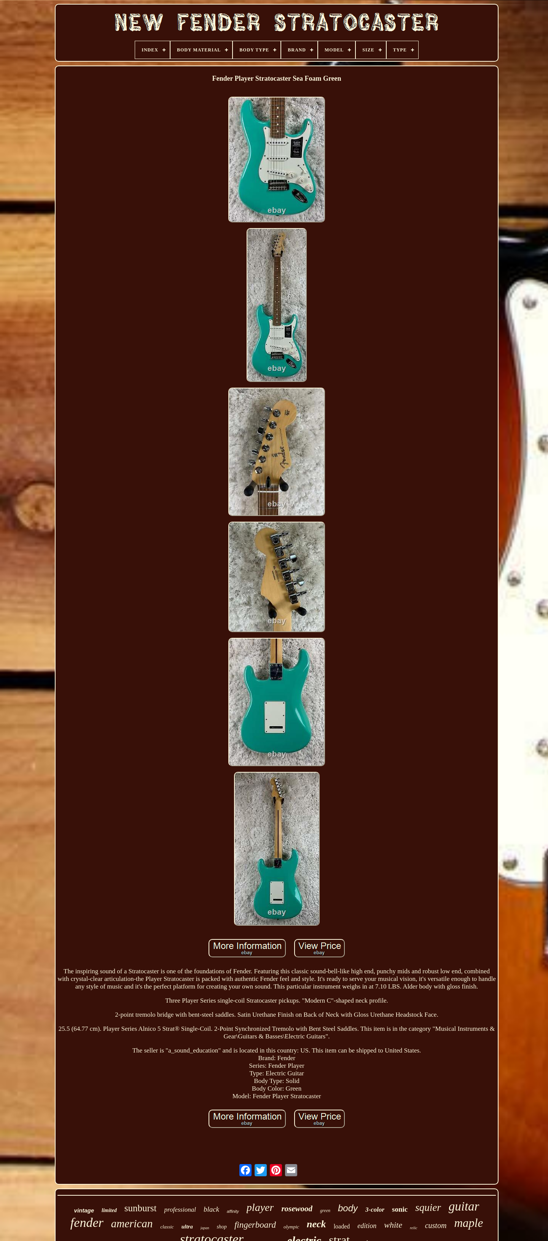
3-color (374, 1209)
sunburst (140, 1208)
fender (87, 1222)
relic (413, 1227)
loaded (342, 1226)
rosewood (296, 1208)
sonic (400, 1209)
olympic (291, 1227)
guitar (464, 1206)
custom (436, 1225)
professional (180, 1209)
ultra (187, 1226)
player (260, 1207)
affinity (233, 1211)
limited (109, 1210)
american (132, 1223)
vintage (84, 1210)
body (348, 1208)
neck (316, 1224)
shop (221, 1227)
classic (167, 1227)
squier (428, 1207)
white (393, 1225)
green (325, 1210)
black (211, 1209)
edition (366, 1226)
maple (468, 1223)
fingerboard (255, 1225)
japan (205, 1228)
